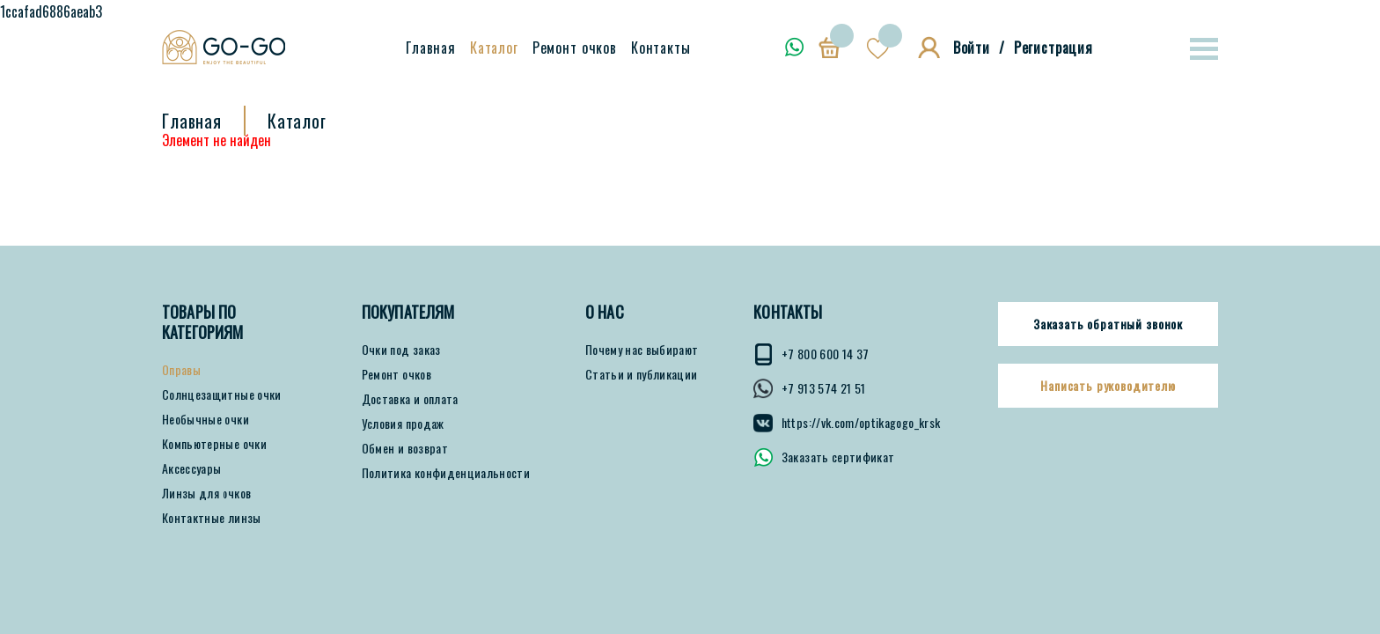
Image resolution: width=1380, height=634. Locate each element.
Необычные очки (205, 419)
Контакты (661, 47)
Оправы (181, 370)
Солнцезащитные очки (222, 394)
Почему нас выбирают (642, 349)
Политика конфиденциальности (446, 473)
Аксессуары (192, 468)
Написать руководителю (1108, 386)
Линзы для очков (206, 493)
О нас (604, 312)
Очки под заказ (401, 349)
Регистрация (1053, 47)
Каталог (494, 47)
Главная (431, 47)
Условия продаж (403, 423)
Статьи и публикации (641, 374)
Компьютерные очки (214, 444)
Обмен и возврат (405, 448)
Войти (971, 47)
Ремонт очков (574, 47)
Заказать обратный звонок (1108, 324)
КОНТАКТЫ (787, 312)
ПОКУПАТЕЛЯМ (408, 312)
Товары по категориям (203, 322)
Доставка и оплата (410, 399)
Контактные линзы (211, 518)
